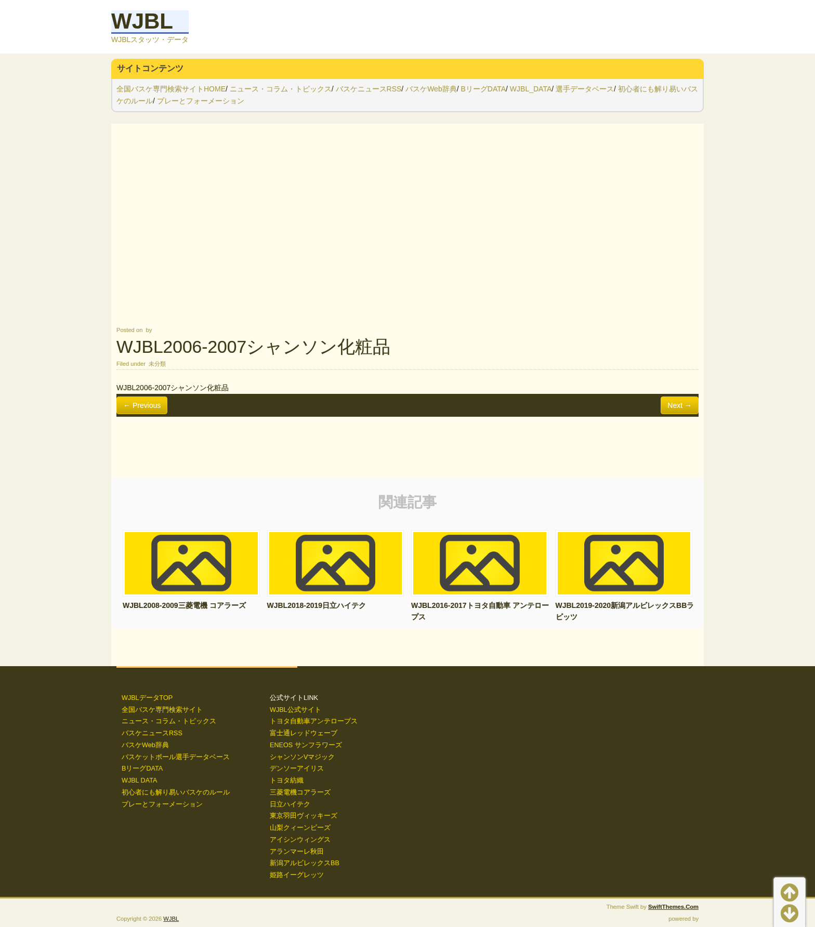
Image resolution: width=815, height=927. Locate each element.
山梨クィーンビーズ (300, 827)
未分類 (157, 364)
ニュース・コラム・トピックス (281, 89)
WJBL (142, 21)
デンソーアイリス (297, 768)
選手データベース (585, 89)
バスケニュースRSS (369, 89)
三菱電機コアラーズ (300, 792)
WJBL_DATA (530, 89)
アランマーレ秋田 (297, 851)
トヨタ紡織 (287, 780)
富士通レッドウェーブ (303, 733)
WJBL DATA (139, 780)
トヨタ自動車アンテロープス (314, 721)
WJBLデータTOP (147, 697)
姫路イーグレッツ (297, 875)
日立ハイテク (290, 804)
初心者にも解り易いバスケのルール (176, 792)
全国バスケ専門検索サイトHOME (171, 89)
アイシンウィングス (300, 839)
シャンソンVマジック (302, 757)
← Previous (142, 405)
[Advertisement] (407, 224)
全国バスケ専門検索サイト (162, 709)
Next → (679, 405)
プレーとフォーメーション (200, 101)
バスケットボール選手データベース (176, 757)
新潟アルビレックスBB (304, 863)
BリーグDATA (483, 89)
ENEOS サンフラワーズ (306, 745)
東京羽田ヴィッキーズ (303, 815)
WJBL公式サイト (295, 709)
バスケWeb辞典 (431, 89)
